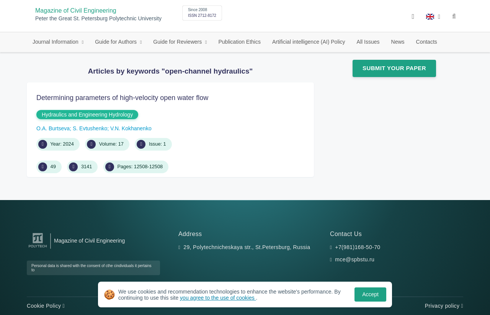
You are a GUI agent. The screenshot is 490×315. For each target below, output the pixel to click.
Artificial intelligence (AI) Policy (308, 42)
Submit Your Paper (394, 68)
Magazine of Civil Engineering (75, 10)
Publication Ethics (239, 42)
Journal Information (56, 42)
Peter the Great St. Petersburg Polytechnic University (98, 18)
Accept (370, 294)
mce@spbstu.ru (354, 259)
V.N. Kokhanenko (131, 128)
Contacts (426, 42)
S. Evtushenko (90, 128)
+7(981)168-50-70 (357, 247)
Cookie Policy (46, 306)
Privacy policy (444, 306)
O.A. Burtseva (53, 128)
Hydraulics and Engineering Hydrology (87, 115)
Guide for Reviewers (178, 42)
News (398, 42)
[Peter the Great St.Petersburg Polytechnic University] (38, 247)
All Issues (368, 42)
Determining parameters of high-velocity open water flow (122, 98)
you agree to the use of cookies (218, 298)
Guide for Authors (116, 42)
